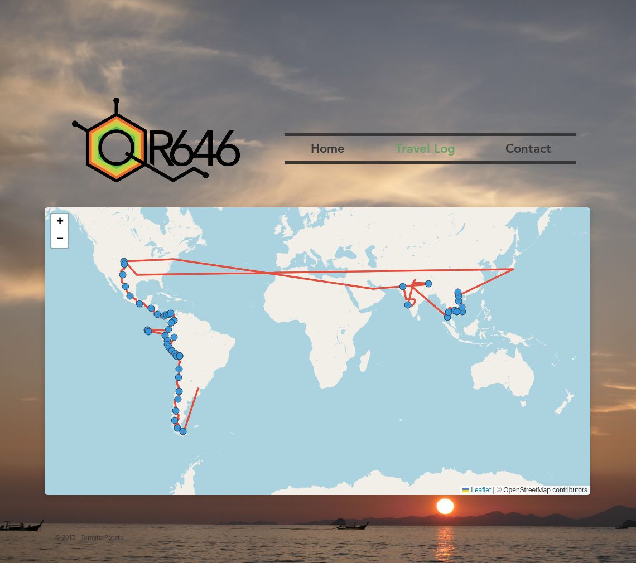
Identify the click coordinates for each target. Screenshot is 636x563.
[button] (59, 222)
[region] (317, 351)
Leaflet (476, 490)
